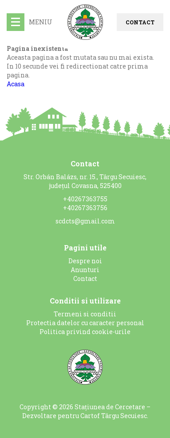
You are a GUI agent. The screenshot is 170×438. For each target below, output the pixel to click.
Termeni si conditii (85, 314)
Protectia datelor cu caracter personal (85, 323)
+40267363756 (85, 208)
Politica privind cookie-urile (85, 331)
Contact (140, 22)
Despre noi (85, 261)
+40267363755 (85, 199)
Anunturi (85, 269)
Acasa (15, 84)
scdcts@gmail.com (85, 221)
